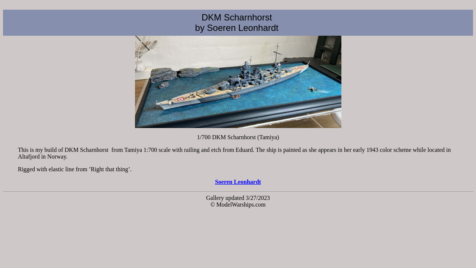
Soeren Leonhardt (238, 182)
